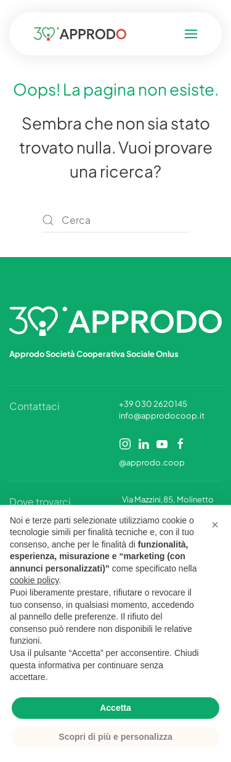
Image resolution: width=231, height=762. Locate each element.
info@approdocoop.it (162, 415)
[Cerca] (116, 220)
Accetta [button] (115, 708)
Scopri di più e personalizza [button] (115, 737)
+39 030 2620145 (153, 404)
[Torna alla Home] (83, 33)
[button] (189, 33)
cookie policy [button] (34, 580)
